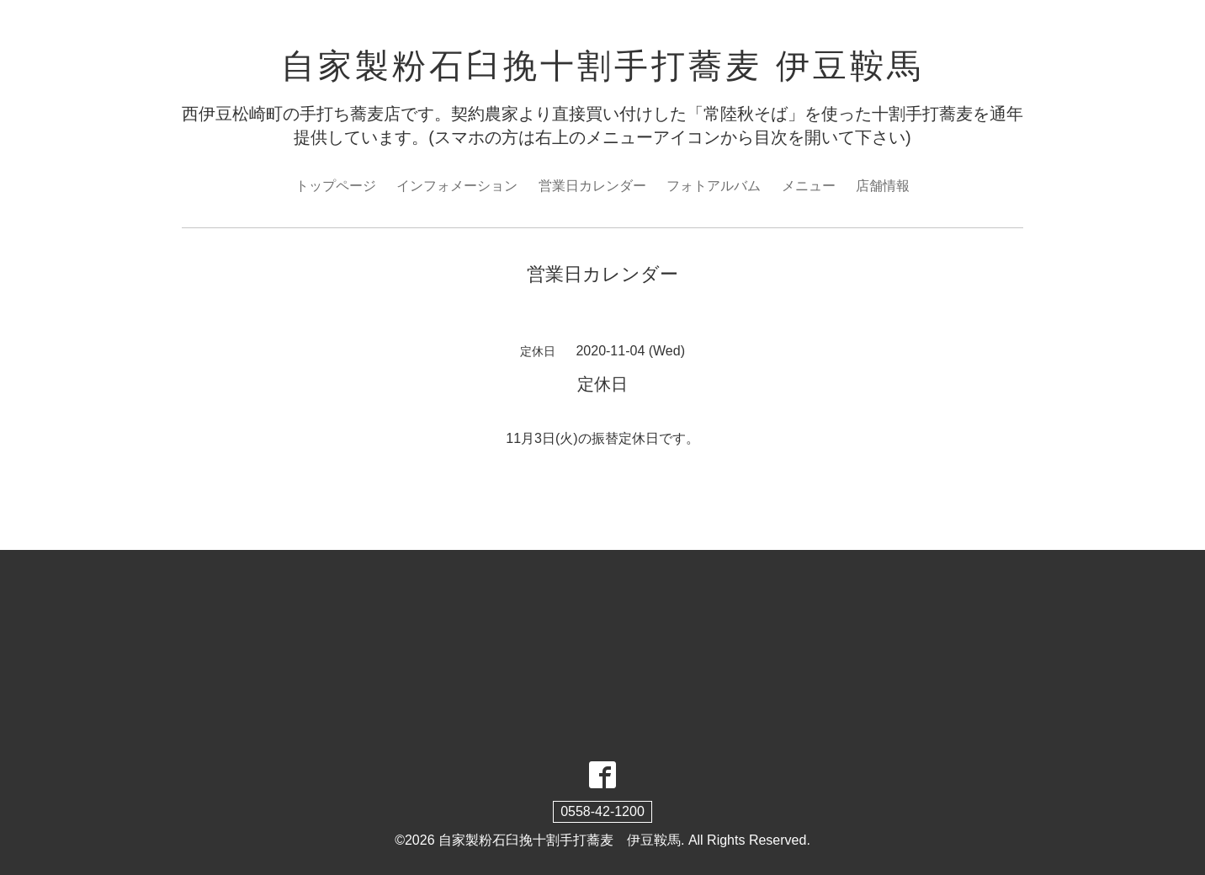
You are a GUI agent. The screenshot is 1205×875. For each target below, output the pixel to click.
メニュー (809, 186)
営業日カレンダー (592, 186)
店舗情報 (883, 186)
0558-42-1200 (602, 811)
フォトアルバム (713, 186)
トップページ (335, 186)
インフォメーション (457, 186)
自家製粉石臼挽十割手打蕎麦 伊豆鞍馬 (602, 65)
